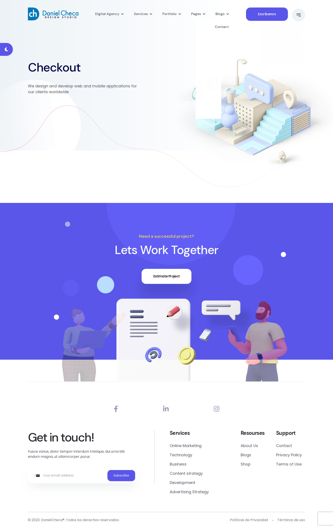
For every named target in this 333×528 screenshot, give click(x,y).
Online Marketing (186, 445)
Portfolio (169, 14)
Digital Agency (107, 14)
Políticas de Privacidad (249, 519)
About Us (249, 445)
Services (141, 14)
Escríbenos (267, 14)
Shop (246, 464)
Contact (222, 26)
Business (178, 464)
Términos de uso (291, 519)
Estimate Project (166, 276)
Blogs (220, 14)
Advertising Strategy (189, 492)
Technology (181, 455)
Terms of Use (289, 464)
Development (182, 482)
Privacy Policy (289, 455)
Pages (196, 14)
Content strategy (186, 473)
